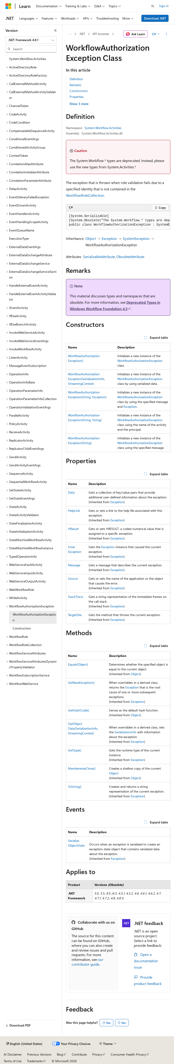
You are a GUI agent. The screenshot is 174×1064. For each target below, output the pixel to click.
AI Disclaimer (13, 1054)
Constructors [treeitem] (22, 628)
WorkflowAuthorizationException (139, 360)
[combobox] (31, 40)
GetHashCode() (78, 710)
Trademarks (35, 1061)
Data (71, 492)
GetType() (74, 750)
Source (73, 578)
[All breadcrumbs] (70, 34)
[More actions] (166, 34)
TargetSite (75, 615)
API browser (100, 34)
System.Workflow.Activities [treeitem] (27, 59)
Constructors (79, 91)
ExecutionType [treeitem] (19, 238)
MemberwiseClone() (81, 768)
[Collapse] (55, 30)
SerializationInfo (125, 732)
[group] (118, 220)
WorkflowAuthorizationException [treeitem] (34, 617)
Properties (77, 96)
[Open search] (152, 6)
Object (90, 238)
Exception (109, 238)
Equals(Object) (78, 664)
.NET (82, 34)
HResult (73, 529)
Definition (76, 79)
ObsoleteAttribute (130, 256)
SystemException (136, 238)
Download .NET (155, 18)
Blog (60, 1054)
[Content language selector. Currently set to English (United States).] (24, 1043)
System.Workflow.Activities (103, 128)
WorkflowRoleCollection (85, 195)
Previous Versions (39, 1054)
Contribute (79, 1054)
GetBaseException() (81, 682)
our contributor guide (87, 962)
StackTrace (75, 596)
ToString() (74, 786)
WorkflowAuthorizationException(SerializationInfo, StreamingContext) (86, 379)
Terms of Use (13, 1061)
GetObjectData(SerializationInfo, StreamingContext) (83, 728)
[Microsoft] (8, 6)
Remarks (75, 85)
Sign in (164, 6)
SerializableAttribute (99, 256)
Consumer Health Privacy (128, 1054)
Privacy (97, 1054)
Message (74, 565)
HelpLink (74, 510)
